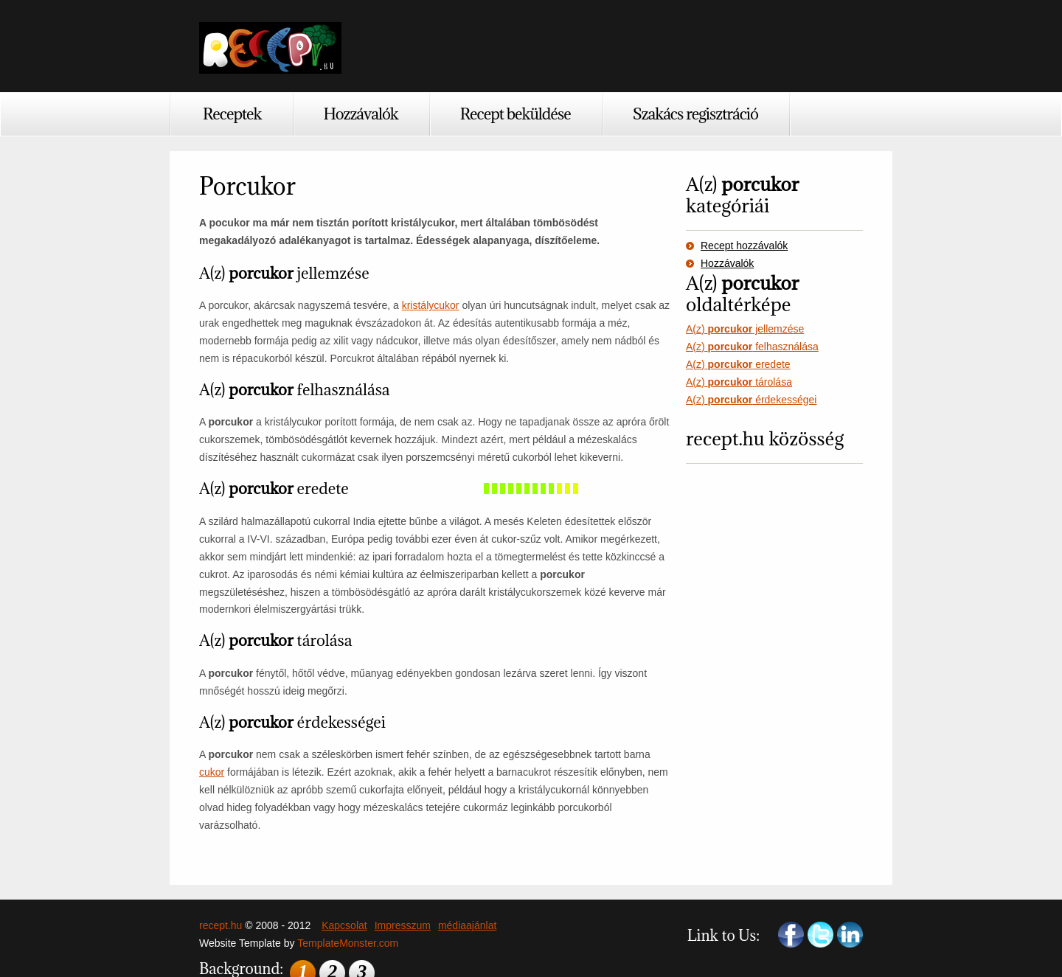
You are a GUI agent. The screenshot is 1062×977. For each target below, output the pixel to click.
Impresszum (403, 925)
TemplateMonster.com (347, 943)
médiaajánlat (467, 925)
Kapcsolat (344, 925)
